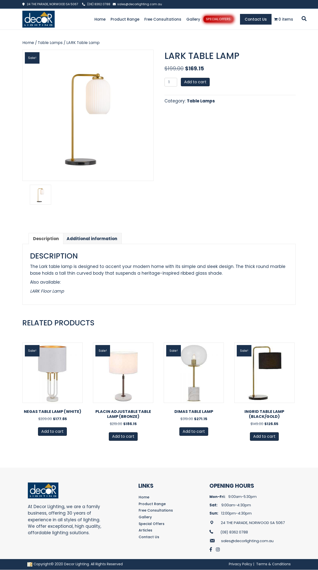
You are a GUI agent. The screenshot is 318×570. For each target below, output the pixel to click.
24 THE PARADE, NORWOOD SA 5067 (51, 4)
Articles (145, 530)
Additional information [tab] (92, 239)
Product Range (125, 19)
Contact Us (256, 19)
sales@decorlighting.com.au (139, 4)
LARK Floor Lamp (47, 291)
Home (100, 19)
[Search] (303, 18)
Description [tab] (46, 239)
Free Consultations (162, 19)
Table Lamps (50, 42)
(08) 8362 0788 (98, 4)
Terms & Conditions (273, 564)
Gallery (193, 19)
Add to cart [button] (52, 431)
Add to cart (195, 82)
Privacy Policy (240, 564)
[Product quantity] (170, 82)
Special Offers (218, 19)
